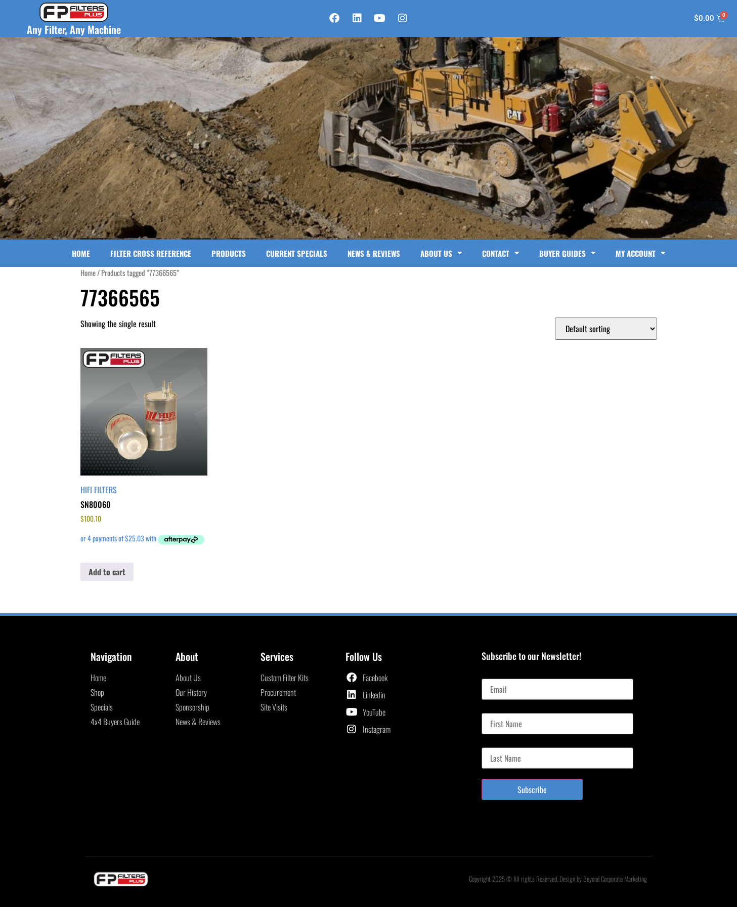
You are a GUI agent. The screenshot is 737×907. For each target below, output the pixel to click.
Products (228, 253)
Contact (500, 253)
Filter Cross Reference (150, 253)
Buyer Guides (567, 253)
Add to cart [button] (107, 572)
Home (81, 253)
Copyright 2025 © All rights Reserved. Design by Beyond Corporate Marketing (558, 879)
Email (490, 675)
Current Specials (296, 253)
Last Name (497, 743)
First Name (497, 709)
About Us (441, 253)
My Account (640, 253)
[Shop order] (606, 329)
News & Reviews (374, 253)
